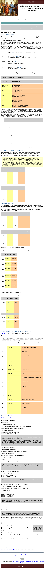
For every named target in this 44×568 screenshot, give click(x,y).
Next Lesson (31, 2)
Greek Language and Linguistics (22, 554)
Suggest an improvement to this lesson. (31, 14)
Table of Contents (31, 3)
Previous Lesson (31, 1)
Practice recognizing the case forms (8, 417)
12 (18, 340)
